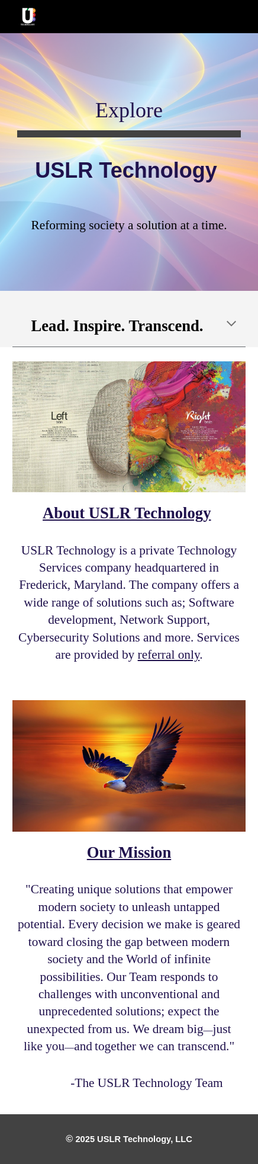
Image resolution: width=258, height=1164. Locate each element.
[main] (129, 144)
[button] (231, 324)
